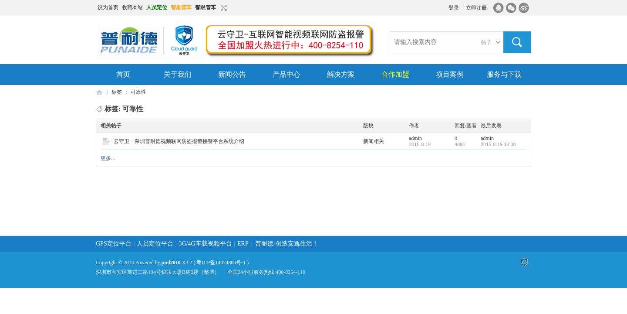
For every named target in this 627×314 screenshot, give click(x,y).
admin (415, 138)
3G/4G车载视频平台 (205, 243)
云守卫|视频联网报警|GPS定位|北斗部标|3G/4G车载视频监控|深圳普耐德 (99, 92)
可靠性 (138, 92)
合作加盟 (395, 74)
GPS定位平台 (113, 243)
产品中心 (286, 74)
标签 (116, 92)
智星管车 (181, 7)
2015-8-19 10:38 (498, 144)
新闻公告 (232, 74)
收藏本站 (132, 7)
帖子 (486, 42)
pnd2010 (171, 262)
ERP (243, 243)
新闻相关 (373, 141)
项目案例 (450, 74)
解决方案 (341, 74)
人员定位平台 (155, 243)
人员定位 (156, 7)
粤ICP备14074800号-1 (221, 262)
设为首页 (108, 7)
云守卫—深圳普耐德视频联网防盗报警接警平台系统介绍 (179, 141)
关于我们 (178, 74)
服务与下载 (504, 74)
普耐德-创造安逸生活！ (286, 243)
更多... (108, 158)
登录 (453, 8)
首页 (123, 74)
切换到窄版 (223, 8)
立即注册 (476, 8)
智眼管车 (205, 7)
